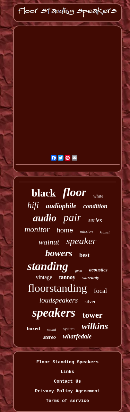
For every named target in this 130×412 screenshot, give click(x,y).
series (95, 220)
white (98, 196)
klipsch (104, 232)
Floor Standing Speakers (67, 362)
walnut (48, 242)
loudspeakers (59, 300)
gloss (78, 271)
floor (74, 192)
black (44, 193)
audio (45, 217)
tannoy (67, 277)
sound (51, 329)
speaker (81, 241)
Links (67, 371)
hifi (33, 205)
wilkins (94, 326)
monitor (37, 229)
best (84, 255)
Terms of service (67, 400)
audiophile (61, 206)
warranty (90, 277)
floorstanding (57, 288)
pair (72, 217)
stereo (49, 337)
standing (47, 266)
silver (90, 301)
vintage (44, 277)
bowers (58, 253)
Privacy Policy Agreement (67, 391)
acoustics (98, 269)
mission (86, 231)
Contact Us (67, 381)
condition (95, 206)
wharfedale (77, 336)
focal (100, 290)
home (65, 230)
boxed (33, 328)
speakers (53, 312)
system (69, 328)
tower (92, 314)
